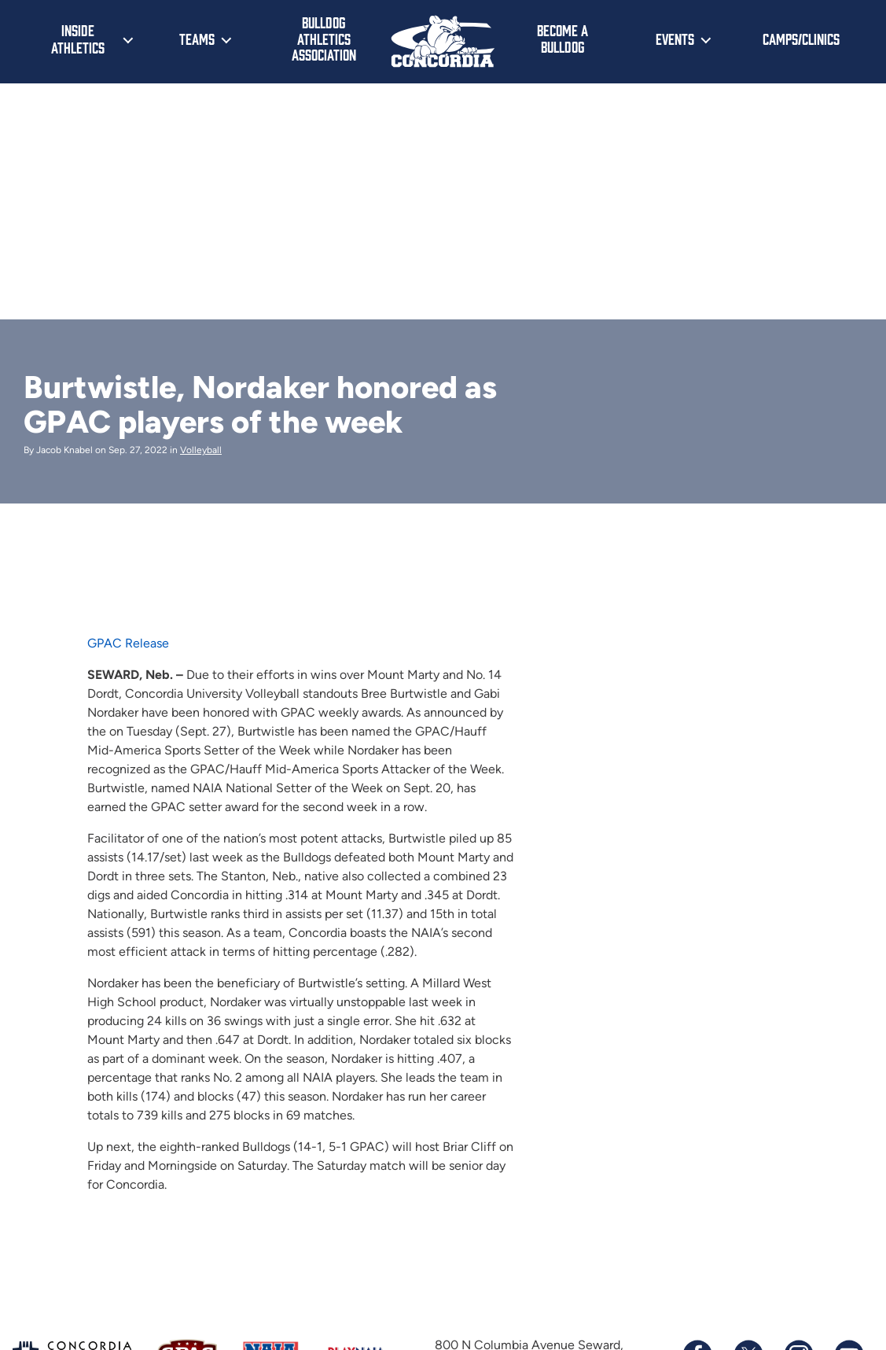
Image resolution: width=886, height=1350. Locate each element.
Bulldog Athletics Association (324, 38)
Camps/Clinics (801, 38)
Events (675, 38)
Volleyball (201, 450)
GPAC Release (128, 643)
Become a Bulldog (562, 38)
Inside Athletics (78, 38)
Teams (197, 38)
